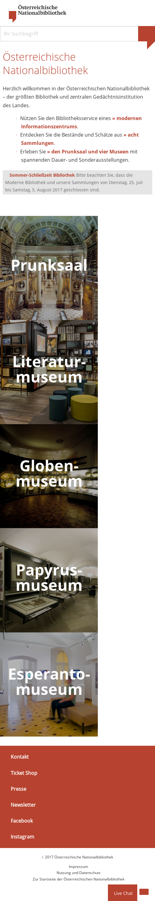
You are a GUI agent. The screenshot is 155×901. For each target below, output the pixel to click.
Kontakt (20, 757)
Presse (18, 789)
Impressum (78, 866)
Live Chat (123, 893)
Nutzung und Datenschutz (79, 873)
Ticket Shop (24, 773)
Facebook (22, 821)
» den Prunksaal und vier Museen (88, 152)
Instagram (22, 837)
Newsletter (23, 805)
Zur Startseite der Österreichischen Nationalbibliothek (78, 879)
